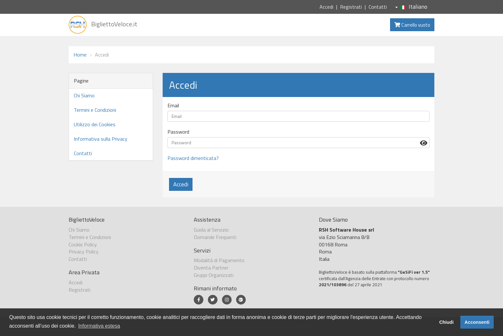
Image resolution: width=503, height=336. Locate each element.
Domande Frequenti (215, 237)
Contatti (378, 7)
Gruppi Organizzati (214, 275)
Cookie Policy (83, 244)
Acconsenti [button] (477, 322)
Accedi (326, 7)
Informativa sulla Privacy (100, 139)
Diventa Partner (211, 267)
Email (173, 105)
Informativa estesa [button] (99, 326)
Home (80, 54)
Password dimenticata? (193, 158)
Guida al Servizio (211, 230)
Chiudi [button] (446, 322)
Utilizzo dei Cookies (94, 124)
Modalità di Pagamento (219, 260)
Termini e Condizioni (95, 110)
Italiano (411, 6)
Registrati (351, 7)
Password (178, 132)
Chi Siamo (84, 95)
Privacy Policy (83, 251)
